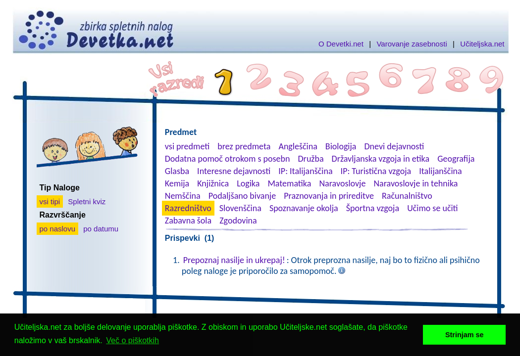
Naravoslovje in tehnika (415, 183)
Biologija (341, 146)
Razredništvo (188, 208)
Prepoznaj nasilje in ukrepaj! (234, 260)
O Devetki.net (341, 44)
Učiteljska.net (482, 44)
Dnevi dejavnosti (394, 146)
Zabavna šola (188, 220)
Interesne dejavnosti (233, 171)
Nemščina (183, 195)
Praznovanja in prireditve (329, 195)
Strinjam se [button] (464, 335)
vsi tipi (50, 201)
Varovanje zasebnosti (411, 44)
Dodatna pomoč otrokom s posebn (227, 158)
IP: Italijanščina (305, 171)
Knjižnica (213, 183)
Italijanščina (440, 171)
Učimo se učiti (432, 208)
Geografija (455, 158)
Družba (311, 158)
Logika (248, 183)
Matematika (289, 183)
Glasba (177, 171)
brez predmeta (243, 146)
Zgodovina (238, 220)
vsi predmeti (187, 146)
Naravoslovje (342, 183)
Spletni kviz (86, 201)
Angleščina (297, 146)
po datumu (100, 228)
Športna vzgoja (372, 208)
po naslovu (58, 228)
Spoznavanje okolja (303, 208)
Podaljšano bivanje (242, 195)
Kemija (177, 183)
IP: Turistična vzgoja (376, 171)
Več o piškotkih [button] (132, 340)
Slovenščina (240, 208)
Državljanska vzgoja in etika (380, 158)
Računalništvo (407, 195)
